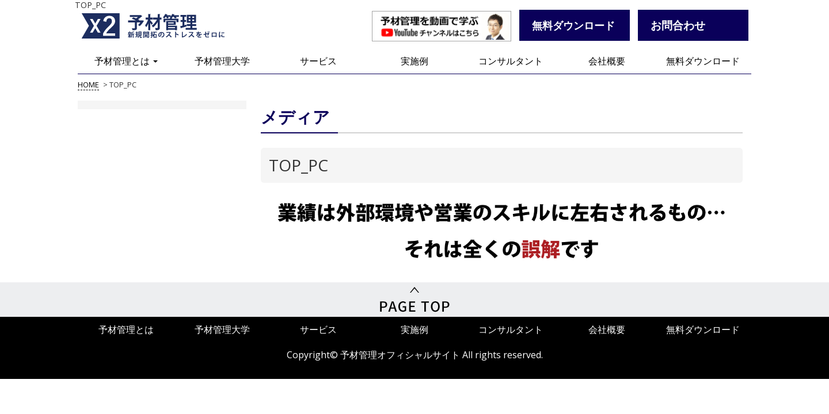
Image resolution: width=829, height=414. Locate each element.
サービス (318, 61)
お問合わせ (678, 25)
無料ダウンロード (703, 61)
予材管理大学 (222, 61)
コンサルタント (510, 61)
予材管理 (167, 26)
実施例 (414, 61)
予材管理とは (126, 61)
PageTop (414, 299)
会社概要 (606, 61)
